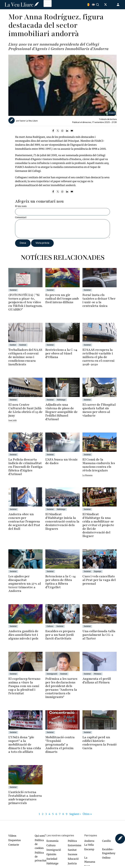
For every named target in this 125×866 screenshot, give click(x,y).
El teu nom (21, 206)
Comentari (20, 217)
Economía (52, 840)
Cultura (51, 845)
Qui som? (40, 835)
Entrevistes (74, 845)
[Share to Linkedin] (67, 131)
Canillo (106, 840)
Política (72, 840)
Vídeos (12, 835)
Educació (73, 858)
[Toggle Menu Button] (48, 3)
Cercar (98, 4)
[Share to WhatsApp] (62, 131)
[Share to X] (57, 130)
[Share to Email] (72, 131)
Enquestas (14, 840)
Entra (118, 4)
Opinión (51, 854)
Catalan (88, 4)
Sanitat (72, 849)
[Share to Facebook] (53, 131)
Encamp (89, 849)
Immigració (53, 849)
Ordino (106, 857)
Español (93, 4)
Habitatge (52, 863)
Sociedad (51, 858)
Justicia (72, 863)
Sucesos (72, 854)
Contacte (13, 844)
